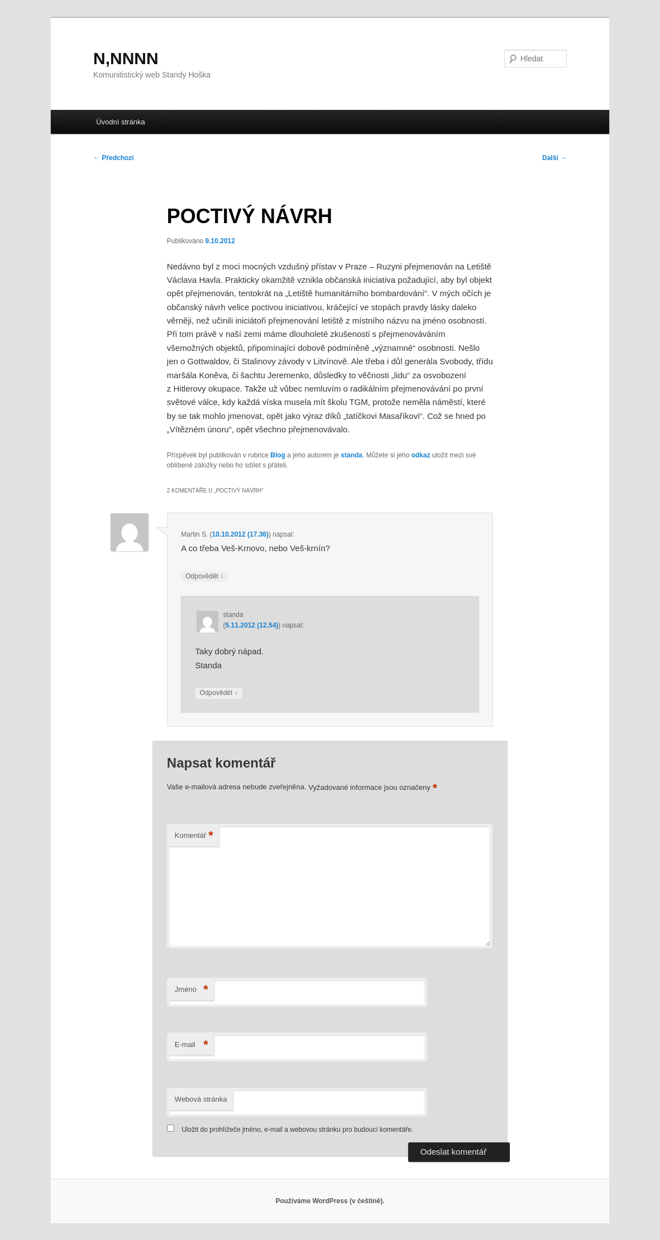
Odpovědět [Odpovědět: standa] (219, 693)
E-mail (191, 1045)
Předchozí (113, 158)
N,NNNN (126, 58)
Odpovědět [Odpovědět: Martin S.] (204, 576)
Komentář (194, 836)
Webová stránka (201, 1099)
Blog (277, 455)
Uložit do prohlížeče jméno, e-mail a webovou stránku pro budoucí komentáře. (297, 1129)
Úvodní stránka (120, 122)
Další (554, 158)
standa (351, 455)
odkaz (420, 455)
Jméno (191, 990)
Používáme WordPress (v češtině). (329, 1201)
